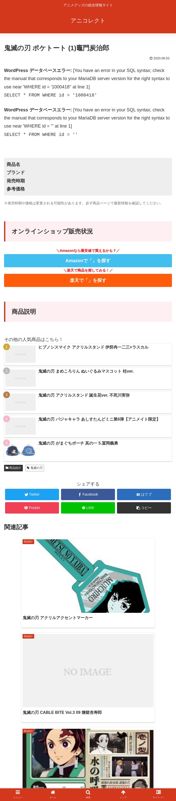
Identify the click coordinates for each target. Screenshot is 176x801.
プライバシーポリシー (131, 787)
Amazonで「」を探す (87, 260)
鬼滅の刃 (34, 468)
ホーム (45, 787)
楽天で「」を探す (88, 280)
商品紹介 (13, 468)
